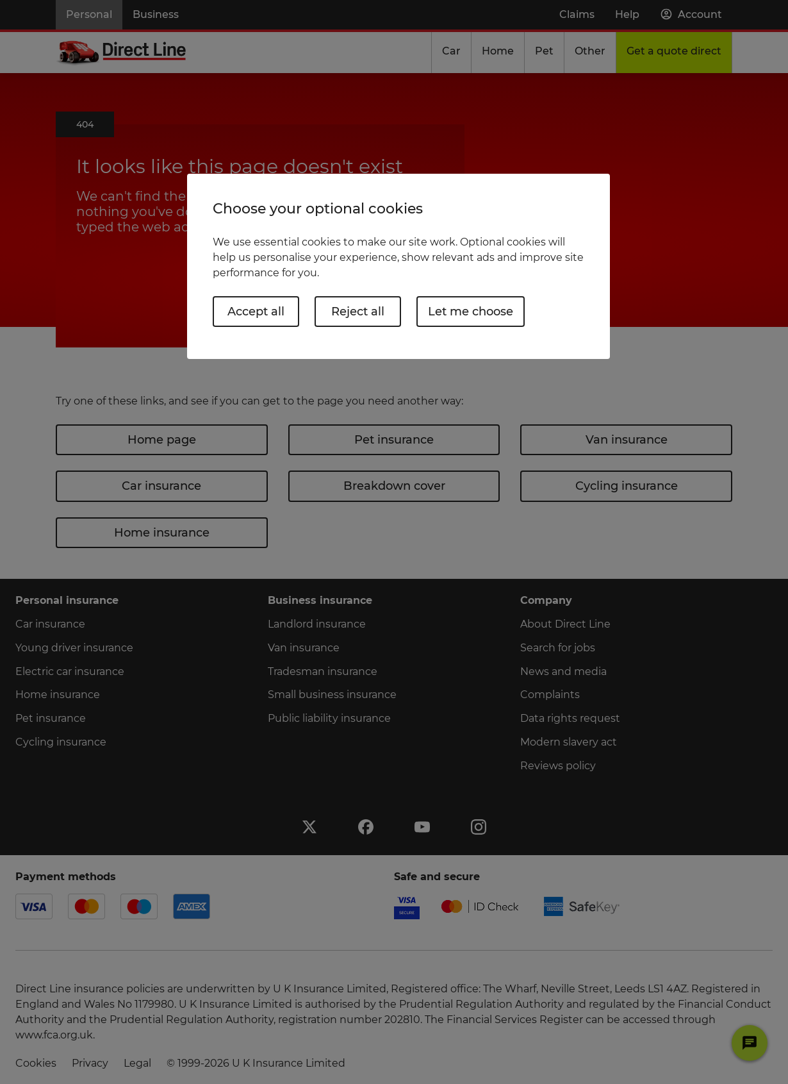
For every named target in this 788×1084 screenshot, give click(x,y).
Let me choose (470, 311)
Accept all (255, 311)
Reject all (357, 311)
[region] (398, 266)
